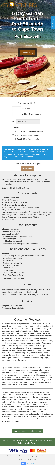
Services (20, 441)
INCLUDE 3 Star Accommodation (26, 135)
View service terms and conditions (27, 431)
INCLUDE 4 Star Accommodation (26, 139)
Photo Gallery (27, 53)
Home (5, 441)
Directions (30, 441)
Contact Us (40, 441)
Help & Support (53, 22)
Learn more (30, 463)
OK (23, 463)
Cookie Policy (30, 443)
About (12, 441)
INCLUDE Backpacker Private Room (27, 131)
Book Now (27, 169)
